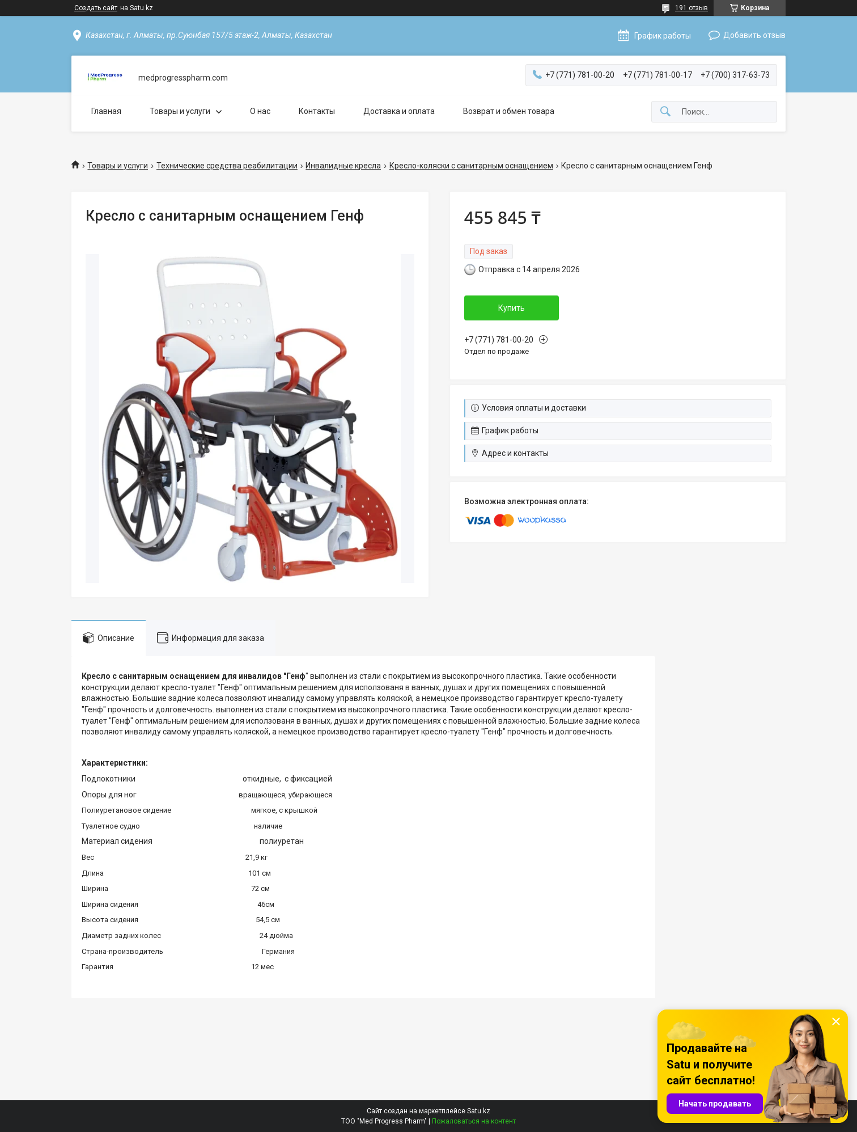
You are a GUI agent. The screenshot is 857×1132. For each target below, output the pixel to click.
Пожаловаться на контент (474, 1121)
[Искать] (665, 112)
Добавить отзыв (754, 35)
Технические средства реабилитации (227, 165)
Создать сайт (95, 8)
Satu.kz (478, 1111)
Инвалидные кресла (343, 165)
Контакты (317, 111)
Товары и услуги (180, 111)
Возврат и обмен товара (508, 111)
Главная (106, 111)
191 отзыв (691, 8)
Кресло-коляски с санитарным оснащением (471, 165)
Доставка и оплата (399, 111)
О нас (260, 111)
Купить (511, 307)
